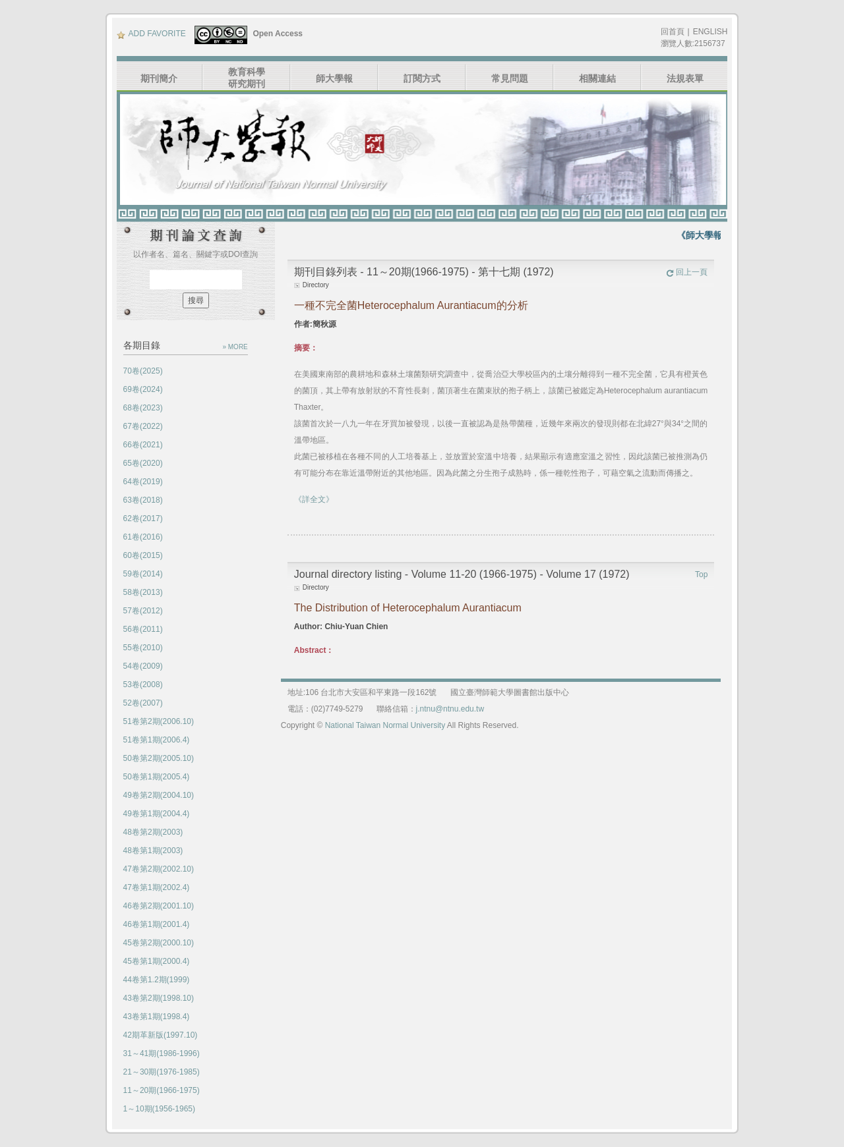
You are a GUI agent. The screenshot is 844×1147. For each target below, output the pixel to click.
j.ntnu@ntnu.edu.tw (450, 708)
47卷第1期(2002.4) (156, 887)
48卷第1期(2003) (153, 850)
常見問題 (509, 78)
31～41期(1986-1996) (161, 1053)
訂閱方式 (422, 78)
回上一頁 (687, 272)
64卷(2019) (143, 481)
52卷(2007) (143, 703)
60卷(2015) (143, 555)
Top (701, 574)
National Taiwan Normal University (385, 725)
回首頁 (672, 31)
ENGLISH (710, 31)
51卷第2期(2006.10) (158, 721)
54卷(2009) (143, 666)
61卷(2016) (143, 537)
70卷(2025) (143, 371)
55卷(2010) (143, 647)
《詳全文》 (314, 499)
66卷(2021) (143, 444)
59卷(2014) (143, 573)
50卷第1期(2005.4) (156, 776)
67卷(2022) (143, 426)
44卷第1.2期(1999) (156, 979)
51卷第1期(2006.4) (156, 739)
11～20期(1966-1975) (161, 1090)
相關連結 (597, 78)
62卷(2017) (143, 518)
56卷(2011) (143, 629)
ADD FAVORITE (151, 33)
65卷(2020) (143, 463)
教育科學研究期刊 (246, 78)
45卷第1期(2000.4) (156, 961)
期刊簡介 (158, 78)
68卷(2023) (143, 407)
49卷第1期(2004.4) (156, 813)
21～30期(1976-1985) (161, 1072)
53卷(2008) (143, 684)
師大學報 (334, 78)
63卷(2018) (143, 500)
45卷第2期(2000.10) (158, 942)
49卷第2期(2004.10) (158, 795)
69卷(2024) (143, 389)
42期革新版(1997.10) (160, 1035)
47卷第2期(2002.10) (158, 869)
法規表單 (685, 78)
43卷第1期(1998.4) (156, 1016)
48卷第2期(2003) (153, 832)
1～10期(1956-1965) (159, 1108)
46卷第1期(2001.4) (156, 924)
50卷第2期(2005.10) (158, 758)
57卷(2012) (143, 610)
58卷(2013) (143, 592)
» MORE (234, 346)
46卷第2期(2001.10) (158, 905)
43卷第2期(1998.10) (158, 998)
